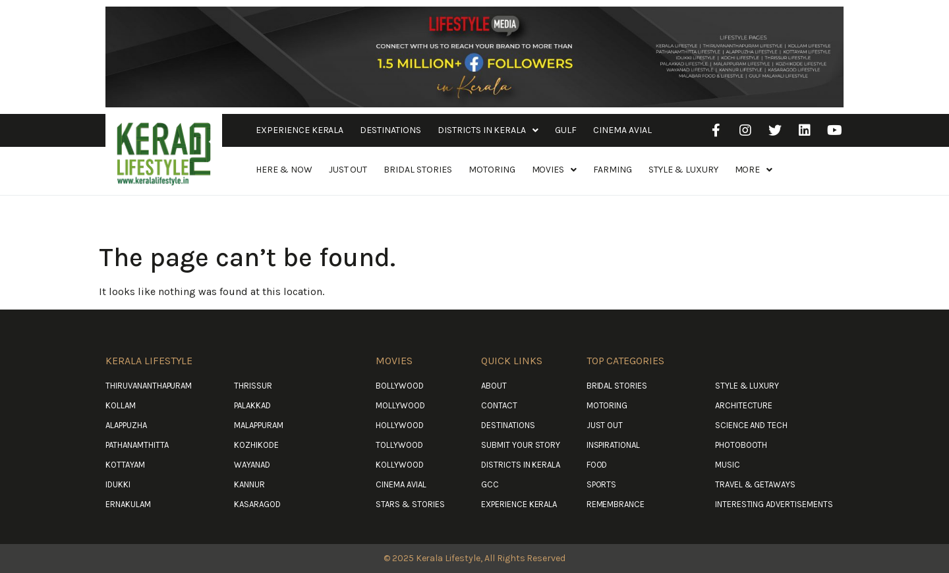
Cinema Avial (622, 130)
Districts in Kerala (488, 130)
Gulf (566, 130)
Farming (612, 169)
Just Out (348, 169)
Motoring (492, 169)
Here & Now (284, 169)
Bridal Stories (417, 169)
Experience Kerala (299, 130)
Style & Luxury (683, 169)
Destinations (390, 130)
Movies (554, 169)
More (754, 169)
